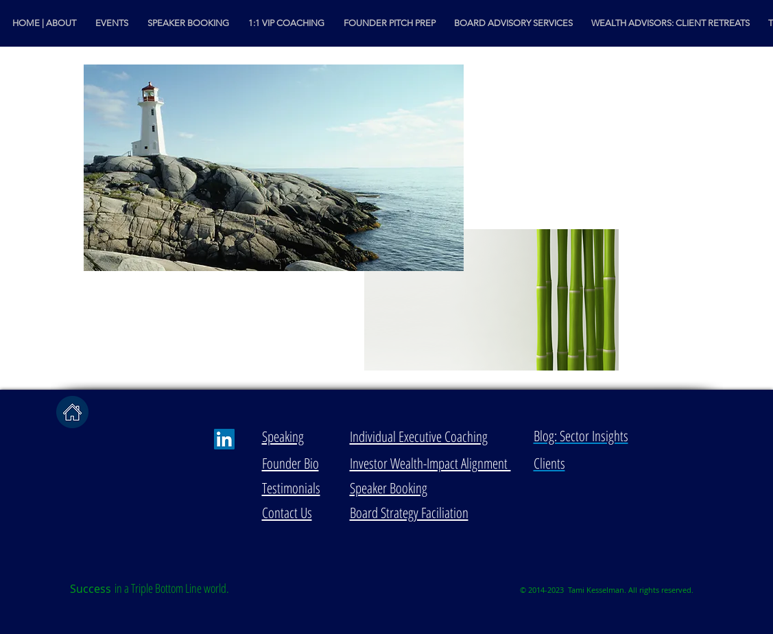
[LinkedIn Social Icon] (224, 439)
